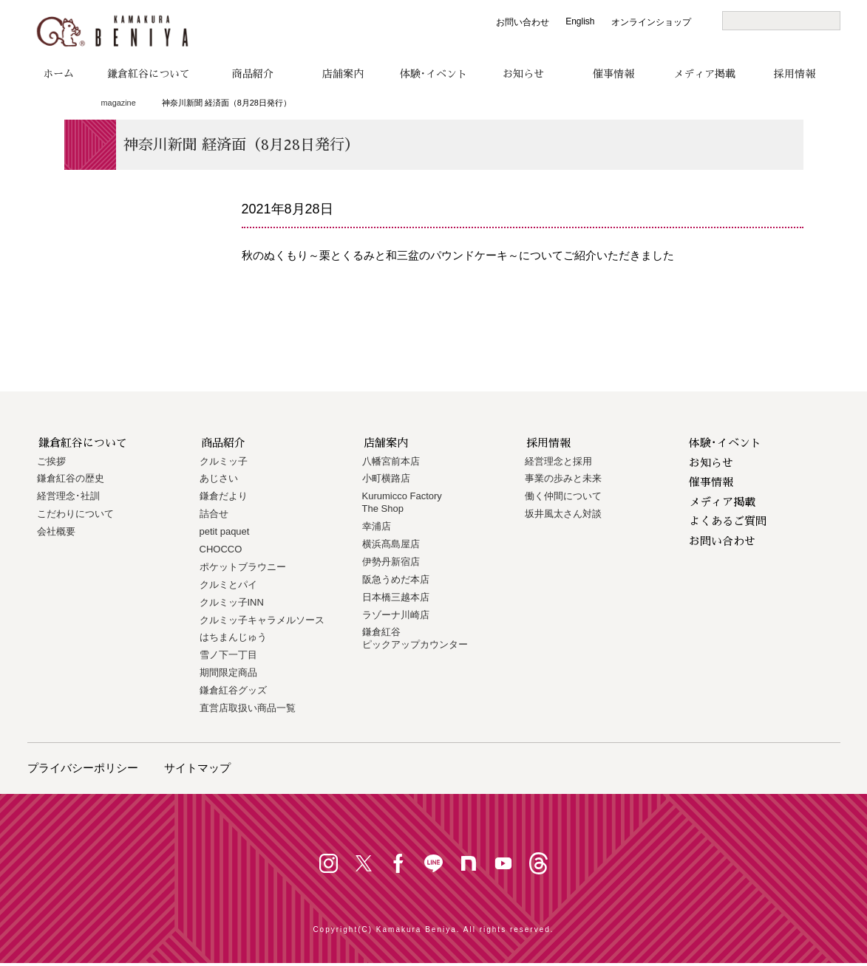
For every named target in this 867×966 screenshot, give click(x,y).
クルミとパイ (228, 584)
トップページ (69, 103)
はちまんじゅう (233, 637)
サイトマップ (197, 767)
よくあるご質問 (727, 521)
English (579, 21)
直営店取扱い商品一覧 (248, 707)
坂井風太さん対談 (563, 513)
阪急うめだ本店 (395, 579)
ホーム (58, 74)
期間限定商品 (228, 672)
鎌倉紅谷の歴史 (70, 478)
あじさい (219, 478)
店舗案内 (343, 74)
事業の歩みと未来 (563, 478)
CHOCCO (221, 549)
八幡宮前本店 (391, 461)
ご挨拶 (51, 461)
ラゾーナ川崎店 (395, 614)
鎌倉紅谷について (148, 74)
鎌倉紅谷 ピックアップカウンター (415, 638)
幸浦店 (376, 526)
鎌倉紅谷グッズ (233, 690)
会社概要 (56, 531)
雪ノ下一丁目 (228, 654)
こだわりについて (75, 513)
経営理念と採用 (558, 461)
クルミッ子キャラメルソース (262, 620)
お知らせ (523, 74)
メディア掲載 (704, 74)
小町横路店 (386, 478)
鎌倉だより (224, 495)
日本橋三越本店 (395, 597)
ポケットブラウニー (243, 566)
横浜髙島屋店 (391, 543)
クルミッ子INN (232, 602)
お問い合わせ (522, 22)
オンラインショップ (651, 22)
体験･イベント (433, 74)
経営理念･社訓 (68, 495)
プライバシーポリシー (82, 767)
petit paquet (225, 531)
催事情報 (613, 74)
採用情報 (794, 74)
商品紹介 (252, 74)
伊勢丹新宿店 (391, 561)
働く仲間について (563, 495)
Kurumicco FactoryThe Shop (402, 502)
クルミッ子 (224, 461)
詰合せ (214, 513)
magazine (118, 102)
